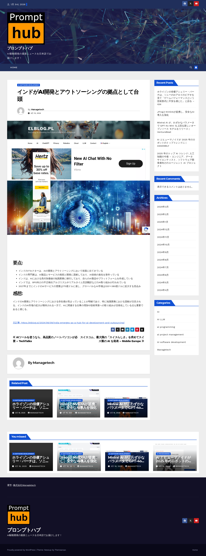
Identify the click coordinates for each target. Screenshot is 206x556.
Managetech (37, 109)
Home (13, 67)
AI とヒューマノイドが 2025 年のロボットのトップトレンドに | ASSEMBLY (176, 142)
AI (158, 311)
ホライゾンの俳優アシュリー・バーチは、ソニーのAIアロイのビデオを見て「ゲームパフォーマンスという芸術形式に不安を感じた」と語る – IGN (175, 98)
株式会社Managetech (24, 485)
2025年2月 (163, 214)
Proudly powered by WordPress (21, 550)
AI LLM (161, 319)
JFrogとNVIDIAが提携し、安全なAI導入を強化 (78, 406)
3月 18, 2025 (21, 466)
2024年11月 (163, 237)
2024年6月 (163, 275)
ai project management (170, 334)
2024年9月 (163, 252)
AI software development (28, 85)
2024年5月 (163, 282)
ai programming (166, 327)
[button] (191, 67)
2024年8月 (163, 259)
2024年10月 (163, 244)
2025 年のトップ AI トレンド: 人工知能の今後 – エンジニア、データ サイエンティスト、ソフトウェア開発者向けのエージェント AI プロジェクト (176, 159)
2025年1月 (162, 222)
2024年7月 (163, 267)
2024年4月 (163, 290)
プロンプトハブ (19, 48)
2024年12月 (163, 229)
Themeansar (60, 550)
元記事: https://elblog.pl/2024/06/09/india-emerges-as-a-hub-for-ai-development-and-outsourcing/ (69, 322)
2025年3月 (163, 206)
